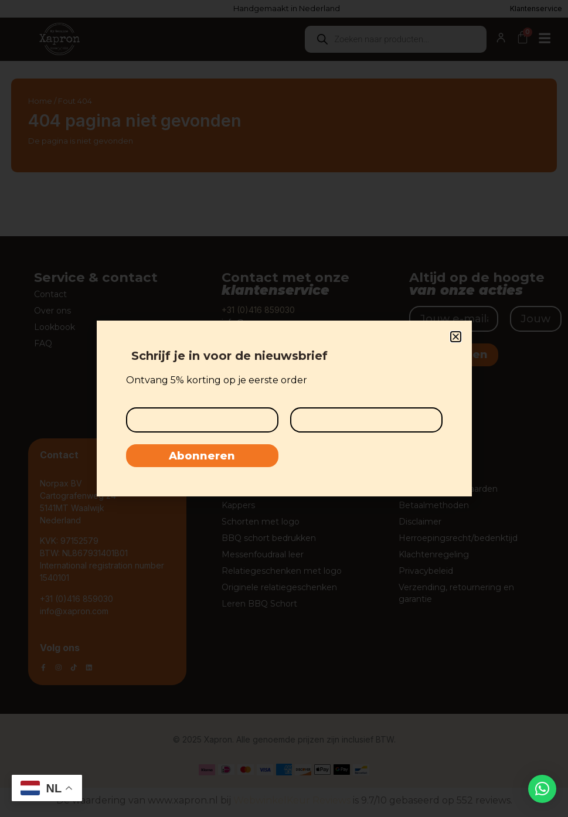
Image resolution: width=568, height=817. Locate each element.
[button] (542, 789)
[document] (284, 408)
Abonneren (202, 456)
